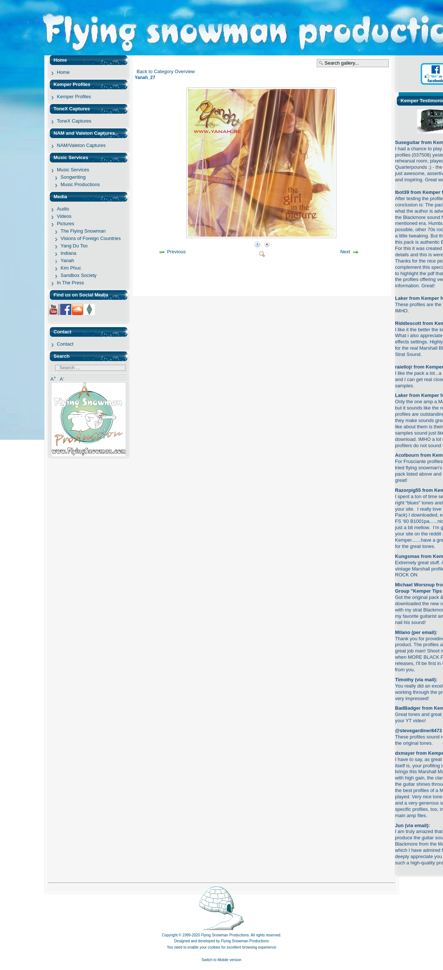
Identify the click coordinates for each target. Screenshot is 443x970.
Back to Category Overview (166, 71)
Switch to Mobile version (221, 960)
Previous (176, 251)
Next (345, 251)
